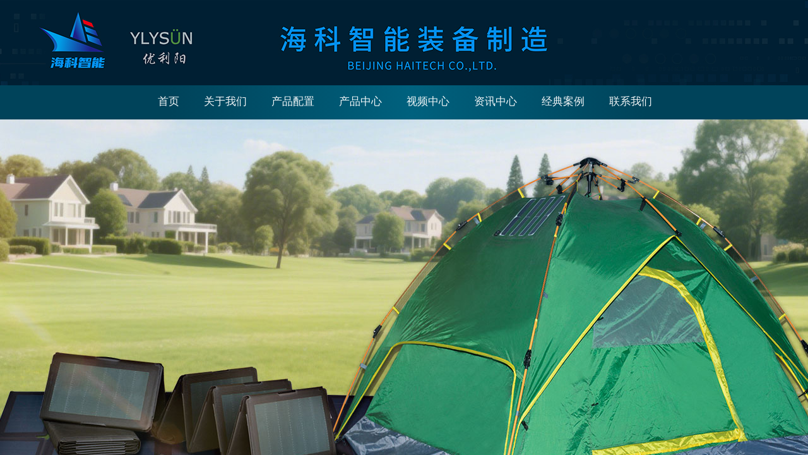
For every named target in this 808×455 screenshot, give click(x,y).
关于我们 (225, 101)
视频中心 (428, 101)
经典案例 (563, 101)
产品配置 (292, 101)
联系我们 (630, 101)
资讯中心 (495, 101)
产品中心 (360, 101)
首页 (168, 101)
